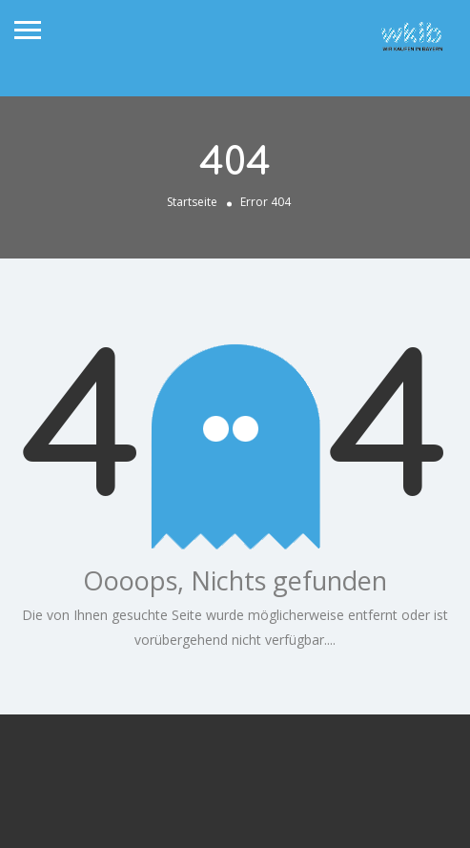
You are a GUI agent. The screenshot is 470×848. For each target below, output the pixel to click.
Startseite (192, 202)
